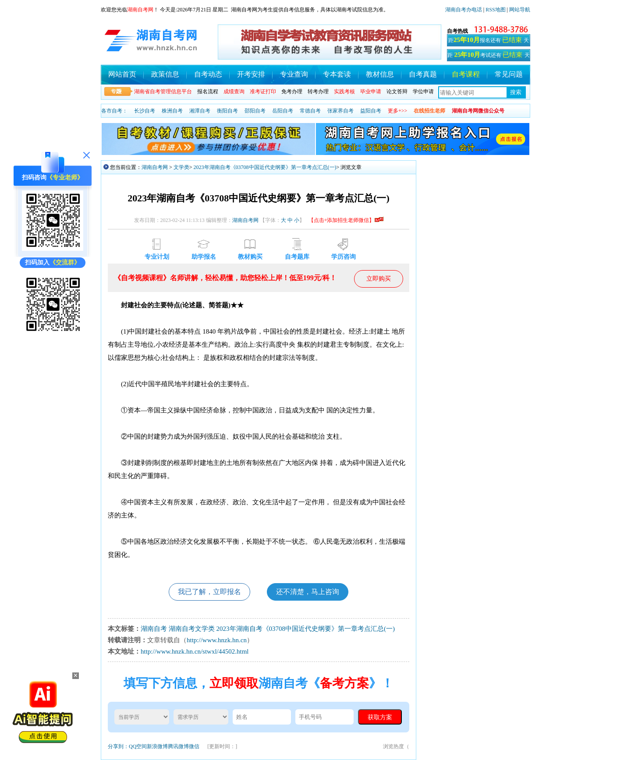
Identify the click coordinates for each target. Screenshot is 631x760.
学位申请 (423, 91)
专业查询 (294, 74)
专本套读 (337, 74)
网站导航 (519, 10)
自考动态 (208, 74)
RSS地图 (495, 10)
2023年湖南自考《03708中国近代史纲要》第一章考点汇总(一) (265, 167)
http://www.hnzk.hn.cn (217, 640)
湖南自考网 (155, 167)
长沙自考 (144, 111)
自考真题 (423, 74)
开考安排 (251, 74)
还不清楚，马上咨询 (307, 591)
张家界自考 (340, 111)
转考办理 (318, 91)
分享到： (118, 746)
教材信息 (380, 74)
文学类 (181, 167)
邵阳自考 (255, 111)
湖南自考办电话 (463, 10)
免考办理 (291, 91)
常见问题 (509, 74)
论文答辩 (397, 91)
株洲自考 (172, 111)
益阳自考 (370, 111)
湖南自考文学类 (192, 628)
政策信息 (165, 74)
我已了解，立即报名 (209, 591)
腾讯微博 (178, 746)
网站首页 (122, 74)
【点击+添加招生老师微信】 (345, 220)
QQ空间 (138, 746)
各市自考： (114, 111)
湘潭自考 (199, 111)
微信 (194, 746)
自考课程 (466, 74)
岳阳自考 (282, 111)
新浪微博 (157, 746)
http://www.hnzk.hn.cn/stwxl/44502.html (195, 651)
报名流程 (207, 91)
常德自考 (310, 111)
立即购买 (378, 278)
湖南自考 (154, 628)
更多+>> (397, 111)
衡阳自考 (227, 111)
